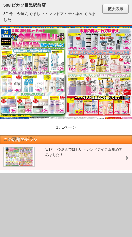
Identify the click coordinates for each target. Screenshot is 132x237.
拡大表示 (115, 9)
